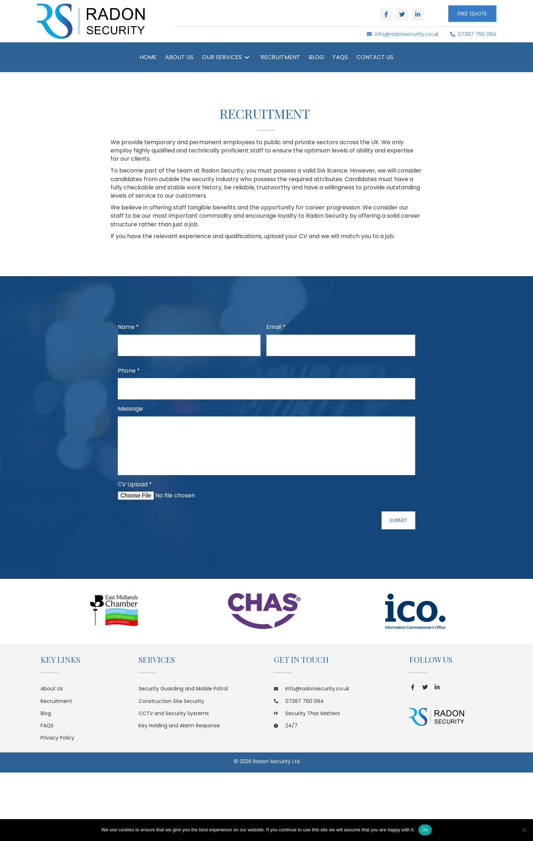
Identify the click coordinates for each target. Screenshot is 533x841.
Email (276, 327)
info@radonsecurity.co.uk (403, 34)
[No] (524, 829)
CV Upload (135, 535)
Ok (425, 829)
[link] (148, 57)
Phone (129, 368)
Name (128, 327)
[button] (386, 14)
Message (130, 404)
